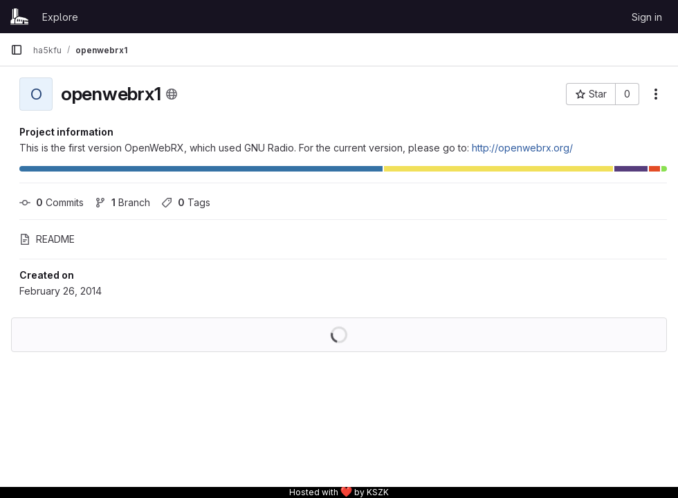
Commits (51, 202)
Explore (60, 17)
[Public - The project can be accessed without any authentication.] (171, 94)
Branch (122, 202)
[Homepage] (19, 17)
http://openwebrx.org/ (522, 148)
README (47, 239)
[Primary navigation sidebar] (17, 50)
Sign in (647, 17)
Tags (185, 202)
